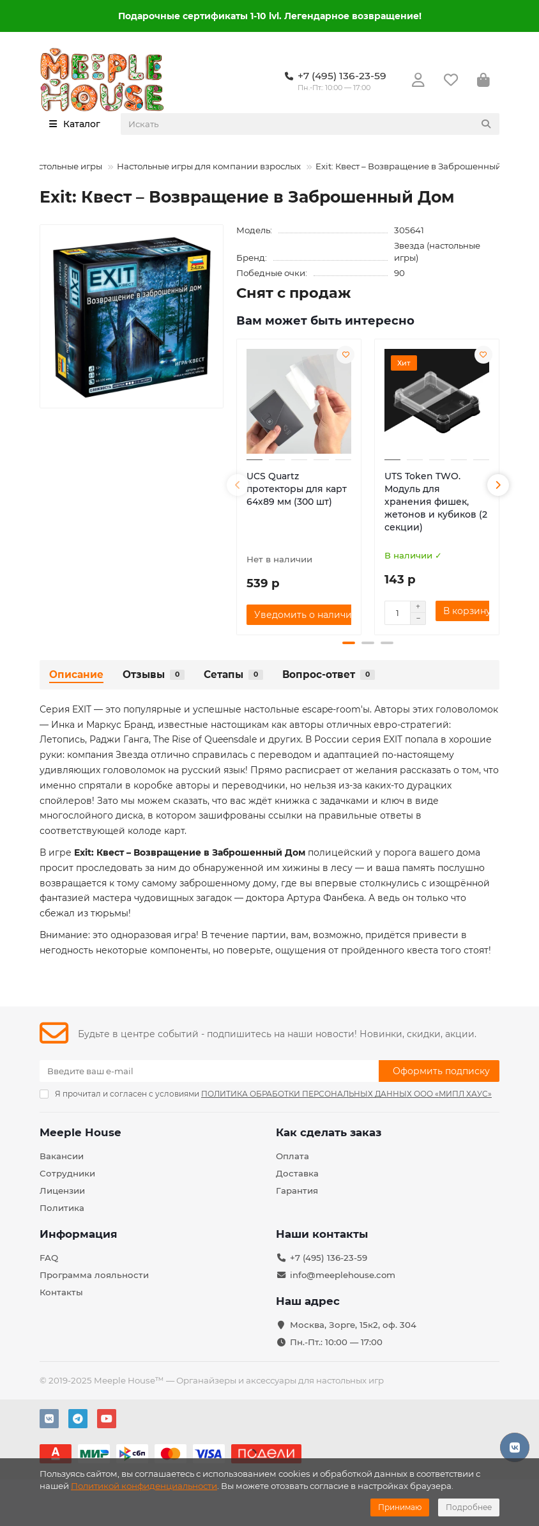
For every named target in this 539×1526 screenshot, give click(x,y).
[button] (237, 485)
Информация (79, 1234)
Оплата (292, 1156)
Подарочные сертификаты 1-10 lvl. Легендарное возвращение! (269, 16)
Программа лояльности (94, 1275)
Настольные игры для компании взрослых (209, 166)
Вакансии (62, 1156)
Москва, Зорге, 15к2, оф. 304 (353, 1325)
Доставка (297, 1173)
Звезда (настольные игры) (437, 251)
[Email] (209, 1071)
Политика (62, 1208)
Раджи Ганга (119, 739)
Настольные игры (64, 166)
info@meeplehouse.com (342, 1275)
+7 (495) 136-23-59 (328, 1257)
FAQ (49, 1257)
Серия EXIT (65, 709)
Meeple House (80, 1132)
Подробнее (469, 1507)
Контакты (61, 1292)
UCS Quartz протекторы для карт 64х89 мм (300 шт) (297, 488)
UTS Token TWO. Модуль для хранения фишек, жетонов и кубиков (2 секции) (435, 501)
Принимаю (399, 1507)
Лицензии (62, 1190)
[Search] (310, 124)
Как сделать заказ (328, 1132)
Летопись (62, 739)
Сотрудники (67, 1173)
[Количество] (397, 613)
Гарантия (297, 1190)
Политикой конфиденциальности (144, 1486)
